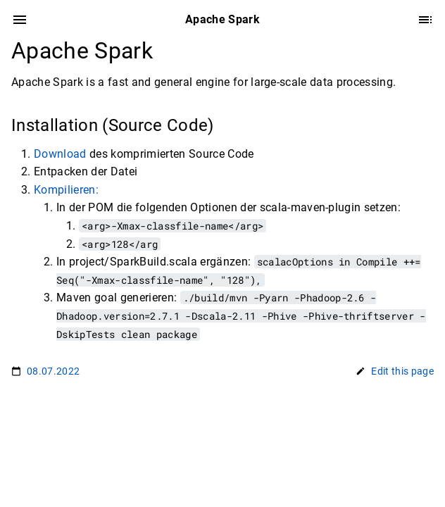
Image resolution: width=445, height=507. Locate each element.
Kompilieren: (66, 189)
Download (60, 154)
